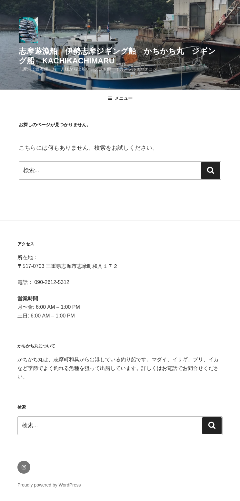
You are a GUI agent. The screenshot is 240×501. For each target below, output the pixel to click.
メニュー (120, 98)
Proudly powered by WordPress (49, 484)
